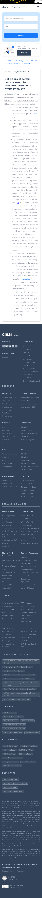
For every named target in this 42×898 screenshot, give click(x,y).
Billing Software (27, 460)
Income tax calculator (10, 603)
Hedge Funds (7, 575)
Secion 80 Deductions (29, 404)
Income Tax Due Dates (29, 544)
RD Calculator (7, 631)
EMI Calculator (7, 606)
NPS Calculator (26, 621)
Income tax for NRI (28, 407)
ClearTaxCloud (7, 463)
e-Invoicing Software (29, 433)
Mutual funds (7, 416)
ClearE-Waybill (26, 430)
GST (3, 427)
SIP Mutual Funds (8, 572)
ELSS (4, 569)
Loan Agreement (27, 569)
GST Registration (8, 516)
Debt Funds (6, 578)
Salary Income (26, 525)
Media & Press (28, 356)
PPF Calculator (26, 603)
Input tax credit (8, 443)
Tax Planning (7, 401)
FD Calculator (7, 634)
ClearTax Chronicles (30, 371)
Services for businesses (29, 466)
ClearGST (24, 427)
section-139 (26, 279)
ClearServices (7, 407)
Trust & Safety (28, 378)
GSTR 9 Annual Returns (10, 531)
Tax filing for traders (9, 486)
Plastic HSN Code (27, 490)
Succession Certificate (29, 573)
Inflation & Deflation (28, 566)
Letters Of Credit (27, 588)
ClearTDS (24, 436)
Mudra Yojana (26, 563)
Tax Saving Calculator (29, 631)
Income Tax (25, 401)
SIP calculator (7, 616)
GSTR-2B (5, 543)
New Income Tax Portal (29, 531)
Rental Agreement (28, 585)
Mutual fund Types (9, 566)
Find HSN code (26, 628)
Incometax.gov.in (27, 535)
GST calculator (7, 619)
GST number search (28, 606)
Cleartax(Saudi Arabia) (31, 381)
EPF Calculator (26, 641)
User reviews (27, 359)
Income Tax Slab (27, 516)
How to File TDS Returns (30, 528)
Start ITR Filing (38, 1)
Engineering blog (29, 362)
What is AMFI (7, 585)
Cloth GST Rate (27, 493)
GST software (7, 433)
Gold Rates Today (9, 638)
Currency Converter (9, 641)
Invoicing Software (28, 463)
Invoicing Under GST (9, 540)
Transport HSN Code (28, 487)
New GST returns (8, 436)
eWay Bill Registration (29, 440)
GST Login (6, 430)
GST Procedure (8, 522)
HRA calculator (7, 628)
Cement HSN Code (28, 484)
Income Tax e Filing (9, 397)
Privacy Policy (7, 871)
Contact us (27, 349)
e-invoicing (6, 440)
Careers (26, 353)
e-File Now (23, 53)
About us (26, 346)
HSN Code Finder (27, 481)
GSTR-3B (5, 546)
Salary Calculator (27, 638)
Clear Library (27, 365)
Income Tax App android (30, 397)
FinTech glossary (29, 368)
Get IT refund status (28, 634)
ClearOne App (26, 470)
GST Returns (7, 519)
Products (17, 7)
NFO (3, 582)
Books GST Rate (27, 496)
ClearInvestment (8, 404)
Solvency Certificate (28, 576)
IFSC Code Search (28, 609)
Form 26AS (25, 519)
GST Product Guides (30, 375)
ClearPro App (7, 466)
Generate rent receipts (30, 612)
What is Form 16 (27, 522)
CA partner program (9, 454)
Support (5, 358)
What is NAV (6, 588)
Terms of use (22, 871)
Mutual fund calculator (10, 609)
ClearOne (24, 457)
